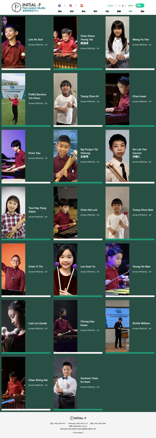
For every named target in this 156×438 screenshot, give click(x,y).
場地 (83, 11)
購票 (140, 5)
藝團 (119, 11)
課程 (72, 11)
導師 (95, 11)
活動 (107, 11)
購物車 (130, 6)
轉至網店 (111, 6)
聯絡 (142, 11)
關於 (60, 11)
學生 (131, 11)
